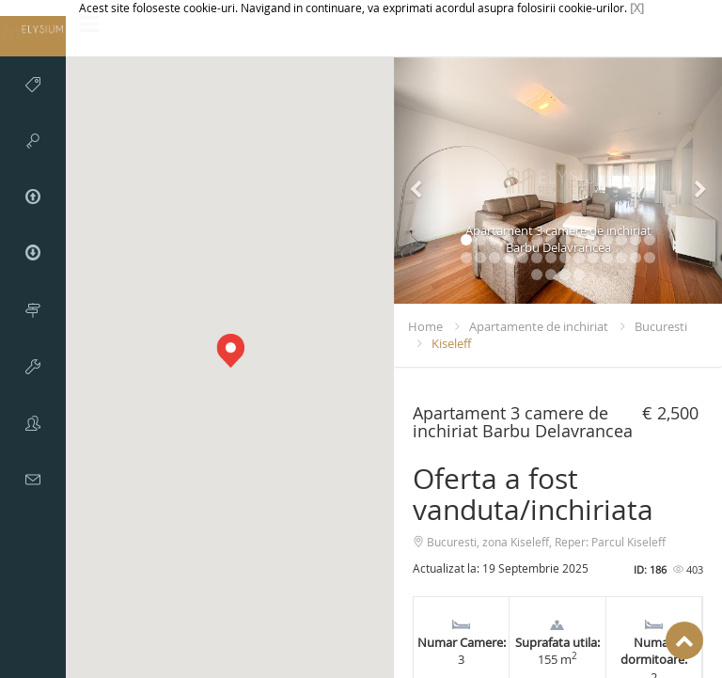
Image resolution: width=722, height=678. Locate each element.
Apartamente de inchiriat (538, 326)
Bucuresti (661, 326)
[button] (230, 351)
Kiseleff (451, 343)
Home (425, 326)
